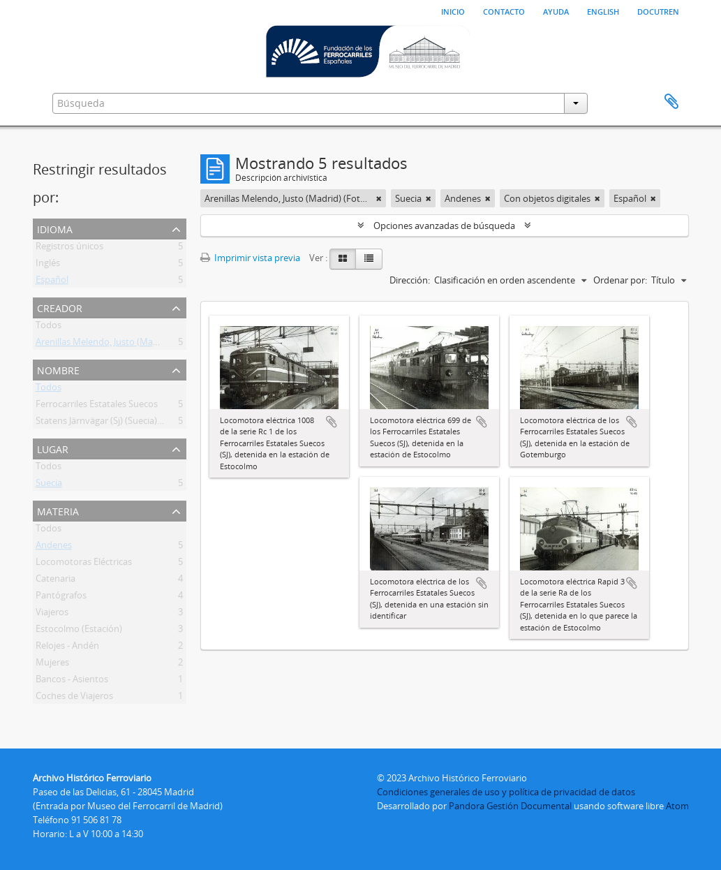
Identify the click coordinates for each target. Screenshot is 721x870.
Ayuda (556, 10)
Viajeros (52, 614)
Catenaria (55, 581)
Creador (59, 306)
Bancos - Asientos (72, 681)
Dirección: (409, 280)
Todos (48, 327)
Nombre (58, 369)
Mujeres (52, 664)
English (603, 10)
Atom (677, 805)
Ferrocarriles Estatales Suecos (97, 406)
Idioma (55, 228)
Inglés (48, 265)
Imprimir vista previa (250, 257)
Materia (58, 510)
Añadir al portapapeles (332, 422)
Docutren (658, 10)
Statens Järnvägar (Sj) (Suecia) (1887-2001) (121, 423)
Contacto (504, 10)
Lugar (52, 447)
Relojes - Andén (67, 648)
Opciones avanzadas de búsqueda (444, 225)
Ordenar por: (620, 280)
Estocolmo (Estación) (79, 631)
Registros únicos (69, 248)
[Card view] (342, 259)
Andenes (54, 547)
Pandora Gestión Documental (510, 805)
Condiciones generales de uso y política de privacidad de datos (506, 792)
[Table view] (368, 259)
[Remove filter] (379, 198)
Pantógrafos (61, 597)
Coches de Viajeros (74, 698)
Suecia (49, 485)
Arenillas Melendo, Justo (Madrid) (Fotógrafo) (128, 344)
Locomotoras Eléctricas (84, 564)
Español (52, 282)
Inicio (453, 10)
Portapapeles (671, 101)
